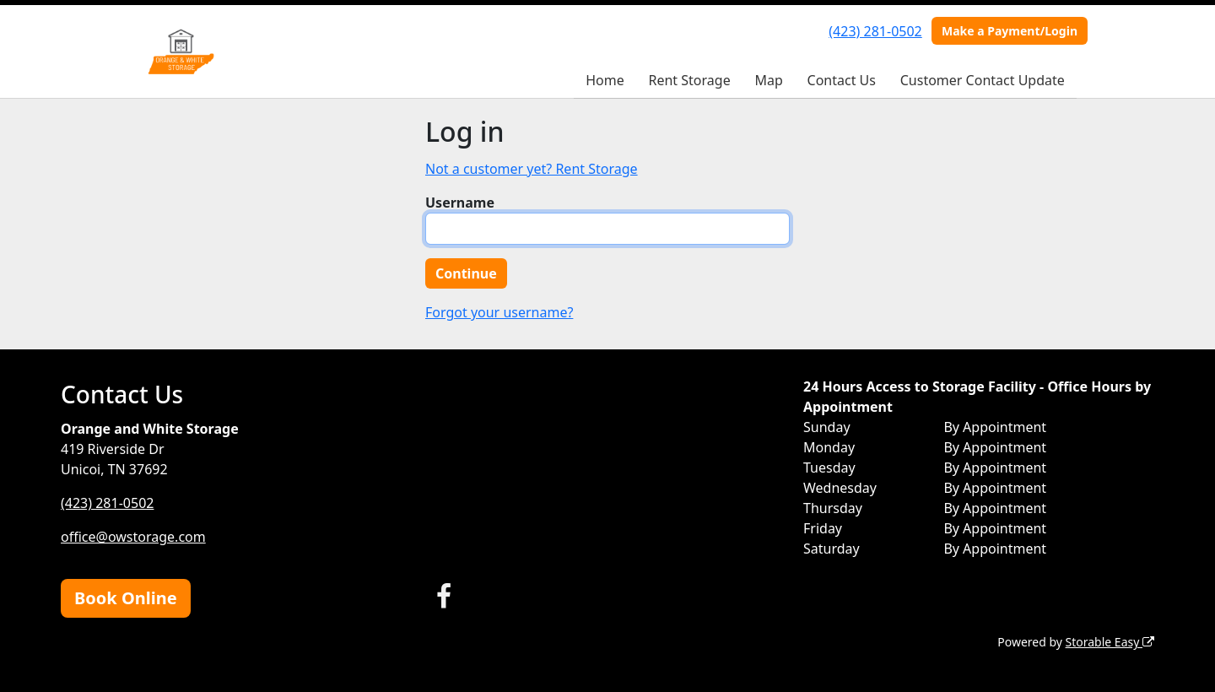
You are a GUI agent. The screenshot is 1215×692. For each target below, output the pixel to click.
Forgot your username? (499, 312)
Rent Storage (689, 80)
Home (605, 80)
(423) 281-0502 (875, 31)
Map (768, 80)
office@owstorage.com (133, 536)
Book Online (125, 598)
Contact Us (841, 80)
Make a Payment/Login (1009, 31)
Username (459, 202)
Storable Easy (1110, 642)
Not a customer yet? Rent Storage (531, 168)
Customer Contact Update (982, 80)
